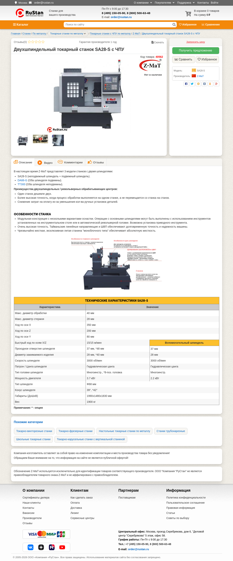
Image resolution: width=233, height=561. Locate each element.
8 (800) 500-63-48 (138, 13)
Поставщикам (127, 497)
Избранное (188, 24)
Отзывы (27, 523)
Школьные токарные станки (33, 439)
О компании (143, 2)
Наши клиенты (32, 502)
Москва (22, 2)
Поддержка (186, 2)
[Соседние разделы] (85, 33)
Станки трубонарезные (171, 431)
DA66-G (23, 180)
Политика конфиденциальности (186, 497)
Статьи (170, 512)
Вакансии (28, 512)
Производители (32, 518)
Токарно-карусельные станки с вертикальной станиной (91, 439)
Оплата (75, 502)
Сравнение (211, 24)
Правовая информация (180, 507)
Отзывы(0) (20, 42)
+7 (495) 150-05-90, (137, 544)
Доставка (76, 507)
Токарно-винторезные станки (34, 431)
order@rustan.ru (138, 549)
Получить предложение (195, 50)
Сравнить (183, 59)
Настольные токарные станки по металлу (124, 431)
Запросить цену (195, 41)
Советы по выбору (177, 518)
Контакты (203, 2)
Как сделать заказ (82, 497)
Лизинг (75, 512)
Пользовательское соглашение (185, 502)
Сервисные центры (82, 518)
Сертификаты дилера (36, 497)
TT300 (22, 184)
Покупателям (164, 2)
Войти (214, 2)
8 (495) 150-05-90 (113, 13)
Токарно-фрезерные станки (75, 431)
